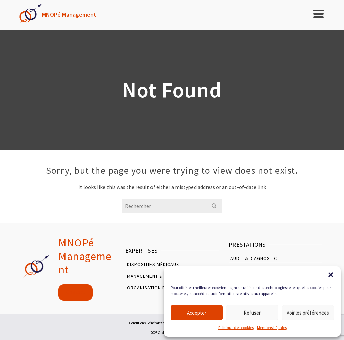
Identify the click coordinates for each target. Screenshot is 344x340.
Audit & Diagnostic (253, 258)
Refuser (252, 312)
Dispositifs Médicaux (153, 264)
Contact (75, 292)
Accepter (196, 312)
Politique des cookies (236, 327)
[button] (330, 274)
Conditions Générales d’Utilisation (155, 323)
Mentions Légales (272, 327)
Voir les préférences (308, 312)
